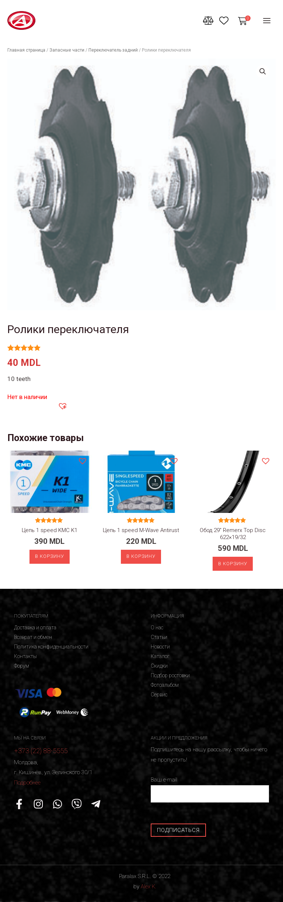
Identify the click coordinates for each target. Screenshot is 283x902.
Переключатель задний (113, 50)
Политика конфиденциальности (51, 647)
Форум (21, 666)
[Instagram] (38, 804)
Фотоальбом (165, 685)
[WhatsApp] (57, 804)
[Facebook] (19, 804)
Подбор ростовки (170, 675)
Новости (160, 647)
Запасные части (66, 50)
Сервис (159, 695)
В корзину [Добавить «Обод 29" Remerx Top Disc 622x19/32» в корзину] (232, 563)
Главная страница (26, 50)
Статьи (159, 637)
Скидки (159, 666)
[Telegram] (96, 804)
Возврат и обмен (33, 637)
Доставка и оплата (35, 627)
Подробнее (27, 782)
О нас (157, 627)
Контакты (25, 656)
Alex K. (148, 886)
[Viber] (76, 804)
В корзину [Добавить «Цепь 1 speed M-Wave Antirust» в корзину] (141, 556)
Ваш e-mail (210, 789)
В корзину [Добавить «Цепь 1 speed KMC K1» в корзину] (49, 556)
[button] (62, 405)
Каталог (160, 656)
